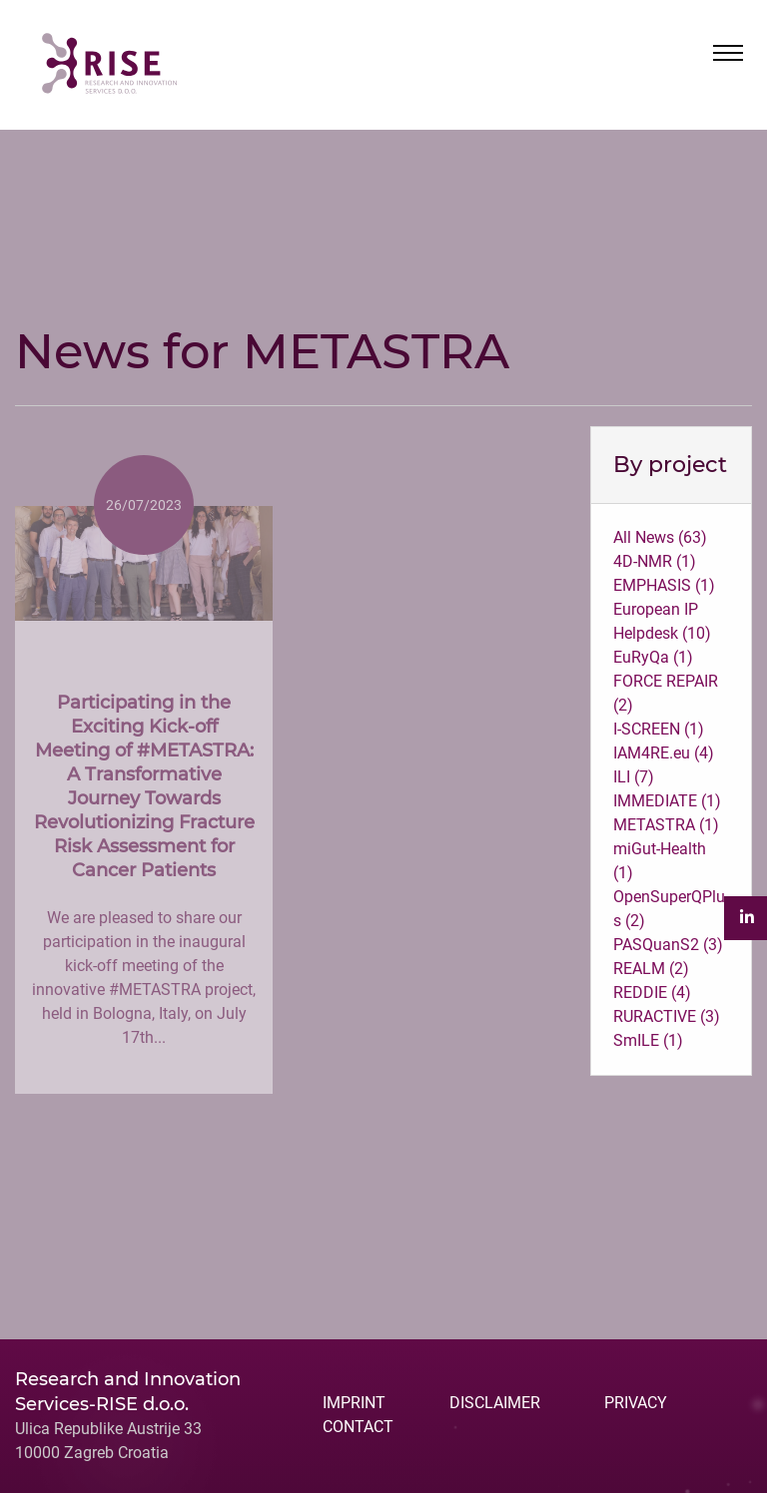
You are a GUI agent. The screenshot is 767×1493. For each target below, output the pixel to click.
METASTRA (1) (666, 824)
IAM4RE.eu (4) (663, 753)
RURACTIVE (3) (666, 1016)
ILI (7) (633, 776)
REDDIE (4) (652, 992)
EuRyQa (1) (653, 657)
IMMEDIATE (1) (667, 800)
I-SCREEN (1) (658, 729)
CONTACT (358, 1426)
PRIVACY (635, 1402)
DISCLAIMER (494, 1402)
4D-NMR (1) (654, 561)
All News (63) (660, 537)
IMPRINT (354, 1402)
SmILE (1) (648, 1040)
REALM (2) (651, 968)
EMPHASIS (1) (664, 585)
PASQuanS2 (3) (668, 944)
